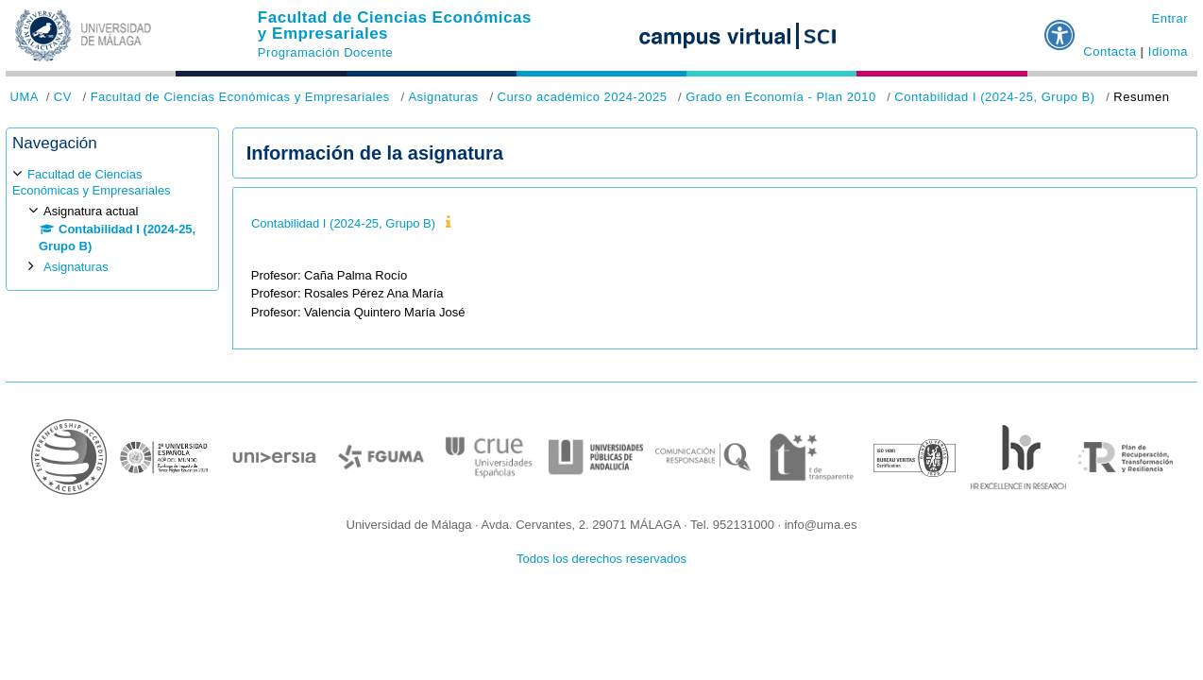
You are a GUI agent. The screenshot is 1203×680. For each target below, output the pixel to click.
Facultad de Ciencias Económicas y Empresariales (395, 25)
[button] (1060, 27)
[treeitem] (112, 220)
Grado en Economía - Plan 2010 (781, 97)
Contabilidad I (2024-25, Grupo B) (994, 97)
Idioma (1168, 51)
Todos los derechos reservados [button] (601, 559)
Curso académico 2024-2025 (582, 97)
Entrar (1169, 18)
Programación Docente (325, 52)
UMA (24, 97)
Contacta (1109, 51)
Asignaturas (443, 97)
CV (63, 97)
